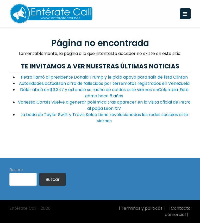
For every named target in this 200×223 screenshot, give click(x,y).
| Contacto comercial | (178, 211)
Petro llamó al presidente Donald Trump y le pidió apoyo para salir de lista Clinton (104, 77)
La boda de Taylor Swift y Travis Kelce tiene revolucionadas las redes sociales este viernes (104, 118)
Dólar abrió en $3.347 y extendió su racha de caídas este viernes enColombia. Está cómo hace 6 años (104, 93)
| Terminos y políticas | (142, 208)
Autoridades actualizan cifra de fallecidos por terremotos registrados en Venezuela (104, 83)
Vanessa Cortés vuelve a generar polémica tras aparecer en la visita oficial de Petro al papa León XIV (104, 105)
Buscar (16, 170)
